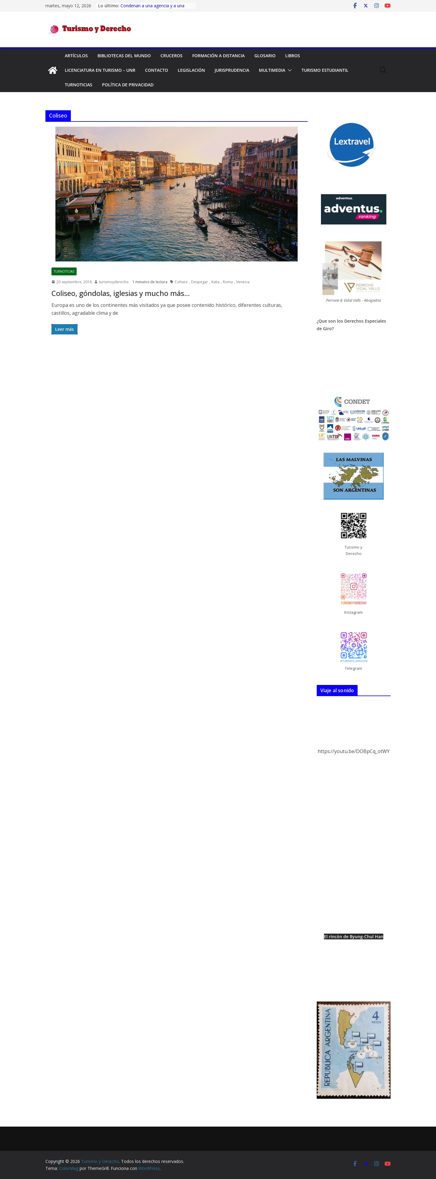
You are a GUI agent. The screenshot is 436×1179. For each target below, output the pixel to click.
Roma (228, 281)
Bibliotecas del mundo (124, 55)
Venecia (242, 281)
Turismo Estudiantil (325, 70)
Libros (292, 55)
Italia (215, 281)
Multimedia (272, 70)
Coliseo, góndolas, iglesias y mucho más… (120, 293)
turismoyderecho (114, 281)
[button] (288, 70)
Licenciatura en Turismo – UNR (100, 70)
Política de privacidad (128, 85)
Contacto (156, 70)
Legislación (191, 70)
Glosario (265, 55)
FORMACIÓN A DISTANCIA (218, 55)
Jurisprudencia (232, 70)
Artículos (76, 55)
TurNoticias (78, 85)
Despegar (199, 281)
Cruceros (171, 55)
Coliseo (181, 281)
